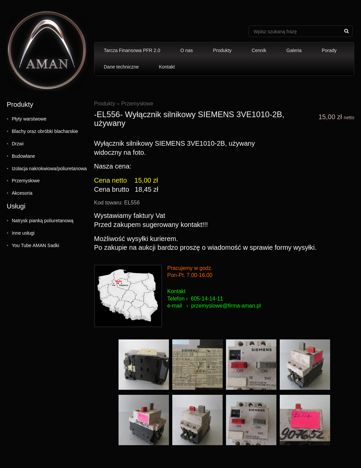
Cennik (259, 50)
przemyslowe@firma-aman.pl (226, 306)
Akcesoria (22, 193)
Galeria (294, 50)
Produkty (222, 50)
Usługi (16, 206)
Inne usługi (23, 233)
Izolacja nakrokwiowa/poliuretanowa (49, 168)
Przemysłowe (26, 180)
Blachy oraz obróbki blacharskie (45, 131)
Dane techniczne (121, 66)
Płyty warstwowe (29, 119)
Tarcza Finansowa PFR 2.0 (132, 50)
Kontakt (167, 66)
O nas (186, 50)
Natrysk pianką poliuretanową (43, 220)
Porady (329, 50)
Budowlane (23, 156)
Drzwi (18, 143)
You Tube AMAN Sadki (35, 245)
